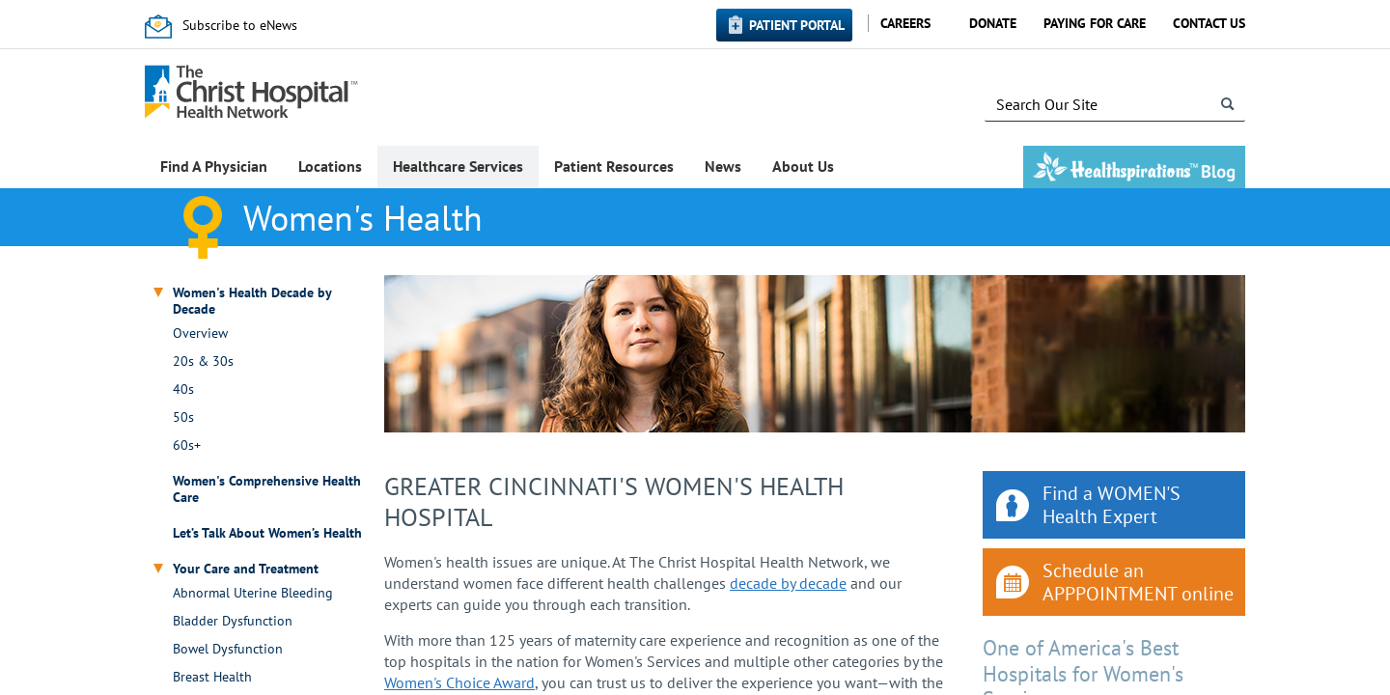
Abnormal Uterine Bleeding (253, 593)
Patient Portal (797, 25)
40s (183, 389)
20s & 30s (203, 361)
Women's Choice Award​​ (459, 682)
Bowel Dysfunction (228, 649)
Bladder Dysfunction (232, 621)
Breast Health (212, 677)
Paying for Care (1094, 23)
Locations (330, 166)
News (723, 166)
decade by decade (788, 583)
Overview (200, 333)
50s (183, 417)
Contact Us (1209, 23)
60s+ (187, 445)
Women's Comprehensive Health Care (267, 489)
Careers (905, 23)
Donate (992, 23)
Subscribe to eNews (239, 25)
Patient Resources (614, 166)
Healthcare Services (458, 166)
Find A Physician (213, 166)
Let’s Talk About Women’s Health (267, 533)
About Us (803, 166)
